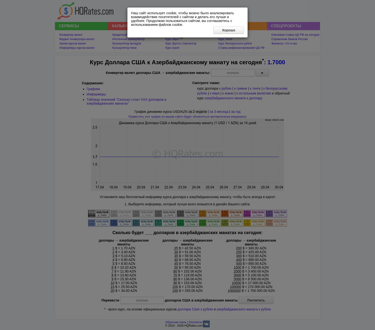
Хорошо (228, 30)
